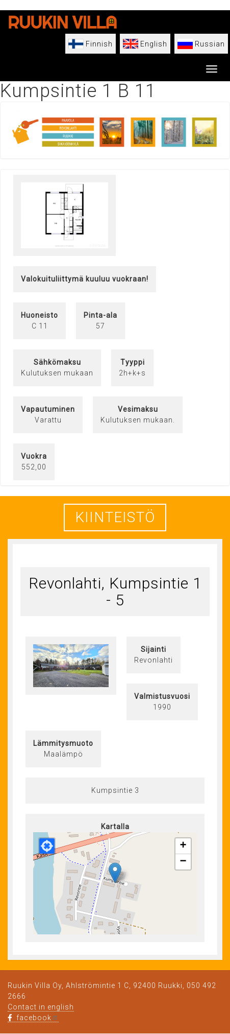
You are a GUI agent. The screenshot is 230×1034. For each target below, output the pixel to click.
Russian (210, 44)
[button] (115, 872)
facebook (33, 1018)
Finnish (99, 44)
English (153, 44)
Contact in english (41, 1007)
